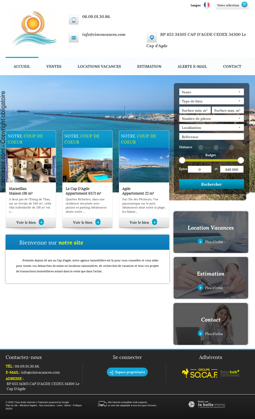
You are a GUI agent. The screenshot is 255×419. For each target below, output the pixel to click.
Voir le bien (30, 222)
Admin (67, 405)
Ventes (53, 66)
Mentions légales (28, 405)
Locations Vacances (99, 66)
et (216, 168)
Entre (183, 168)
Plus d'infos (210, 241)
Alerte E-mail (192, 66)
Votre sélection (228, 5)
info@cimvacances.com (104, 34)
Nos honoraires (47, 405)
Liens (59, 405)
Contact (232, 66)
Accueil (22, 66)
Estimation (149, 66)
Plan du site (12, 405)
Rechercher (211, 184)
